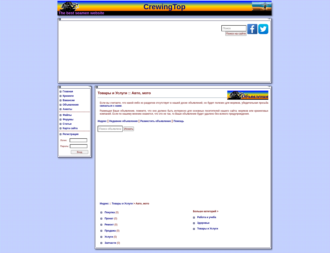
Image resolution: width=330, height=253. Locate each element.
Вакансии (69, 100)
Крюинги (68, 95)
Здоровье (203, 222)
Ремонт (109, 224)
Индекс (102, 121)
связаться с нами (111, 105)
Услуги (109, 236)
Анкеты (67, 109)
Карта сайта (70, 128)
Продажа (110, 230)
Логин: (63, 140)
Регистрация (71, 134)
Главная (68, 91)
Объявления (71, 104)
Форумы (68, 119)
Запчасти (110, 242)
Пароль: (64, 146)
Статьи (67, 123)
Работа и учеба (206, 217)
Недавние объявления (123, 121)
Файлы (67, 115)
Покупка (110, 212)
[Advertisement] (137, 51)
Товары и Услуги (122, 203)
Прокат (109, 218)
